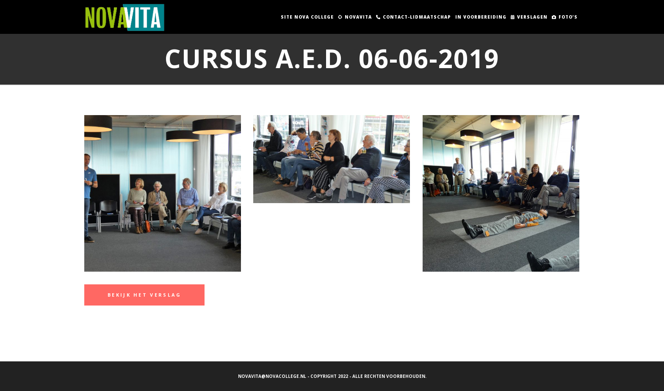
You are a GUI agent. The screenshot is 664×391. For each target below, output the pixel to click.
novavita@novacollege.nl (272, 376)
